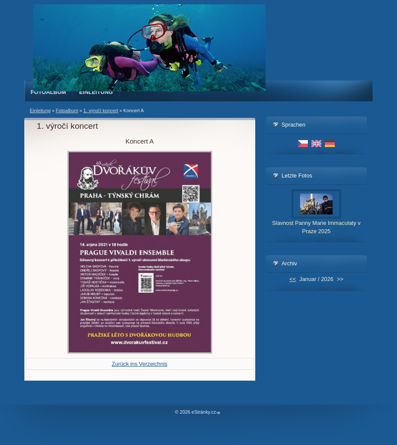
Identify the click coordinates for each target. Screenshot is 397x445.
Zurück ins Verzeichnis (139, 364)
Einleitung (96, 92)
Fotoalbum (49, 92)
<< (292, 279)
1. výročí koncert (100, 110)
